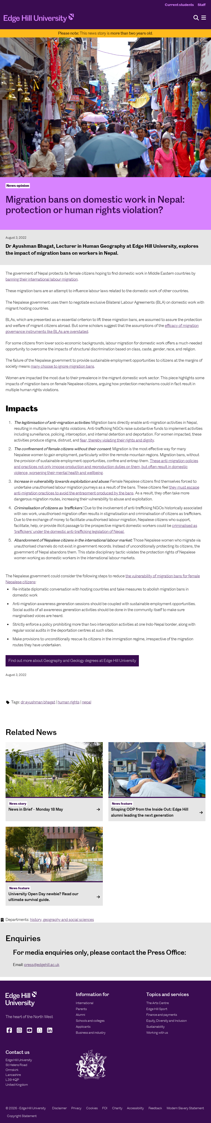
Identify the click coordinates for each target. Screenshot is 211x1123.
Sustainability (155, 1027)
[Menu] (203, 18)
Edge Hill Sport (156, 1009)
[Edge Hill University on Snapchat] (39, 1033)
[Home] (39, 19)
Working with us (157, 1033)
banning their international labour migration (42, 279)
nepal (86, 702)
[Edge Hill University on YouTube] (29, 1033)
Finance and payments (161, 1015)
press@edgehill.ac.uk (41, 964)
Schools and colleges (90, 1021)
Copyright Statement (22, 1116)
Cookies (92, 1108)
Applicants (83, 1027)
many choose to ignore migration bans (62, 366)
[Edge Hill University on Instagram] (19, 1033)
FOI (104, 1108)
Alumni (80, 1015)
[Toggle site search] (196, 18)
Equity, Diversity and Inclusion (166, 1021)
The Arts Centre (157, 1003)
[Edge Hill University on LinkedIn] (49, 1033)
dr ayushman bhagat (38, 702)
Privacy (76, 1108)
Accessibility (135, 1108)
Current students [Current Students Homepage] (179, 5)
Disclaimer (59, 1108)
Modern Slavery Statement (185, 1108)
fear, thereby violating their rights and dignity (117, 440)
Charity (117, 1108)
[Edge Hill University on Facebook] (10, 1033)
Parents (81, 1009)
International (84, 1003)
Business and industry (91, 1033)
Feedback (155, 1108)
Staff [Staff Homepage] (201, 5)
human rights (69, 702)
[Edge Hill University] (21, 1006)
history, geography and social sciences (62, 919)
